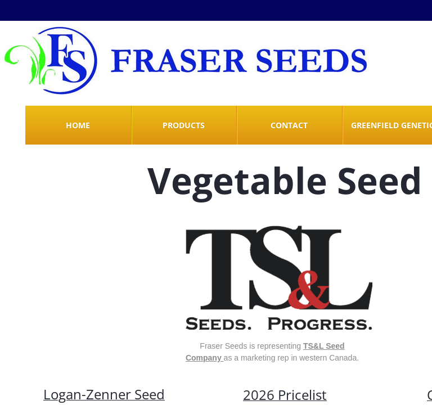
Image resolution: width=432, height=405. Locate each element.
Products (184, 125)
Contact (289, 125)
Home (78, 125)
